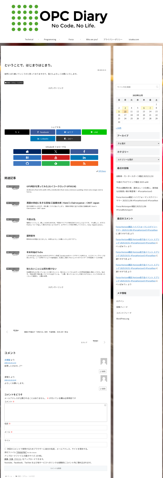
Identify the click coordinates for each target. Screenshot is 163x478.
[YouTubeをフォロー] (55, 145)
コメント (9, 383)
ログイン (120, 301)
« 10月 (118, 128)
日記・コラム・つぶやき (14, 83)
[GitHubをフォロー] (66, 145)
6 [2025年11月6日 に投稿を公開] (144, 107)
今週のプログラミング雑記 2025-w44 (132, 182)
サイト (7, 421)
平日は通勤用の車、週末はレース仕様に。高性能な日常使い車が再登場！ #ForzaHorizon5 (137, 189)
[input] (138, 87)
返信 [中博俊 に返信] (102, 353)
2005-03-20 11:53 (10, 344)
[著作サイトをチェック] (33, 145)
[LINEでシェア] (64, 132)
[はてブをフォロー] (50, 145)
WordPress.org (122, 318)
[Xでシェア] (12, 132)
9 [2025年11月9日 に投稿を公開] (119, 111)
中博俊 (7, 341)
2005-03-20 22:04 (10, 361)
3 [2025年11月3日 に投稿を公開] (125, 107)
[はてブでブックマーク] (47, 132)
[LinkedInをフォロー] (61, 145)
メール (8, 413)
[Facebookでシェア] (30, 132)
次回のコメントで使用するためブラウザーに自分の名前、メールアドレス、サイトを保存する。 (48, 430)
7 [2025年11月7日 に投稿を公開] (150, 107)
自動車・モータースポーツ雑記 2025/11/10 (134, 176)
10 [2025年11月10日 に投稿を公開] (125, 111)
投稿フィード (122, 306)
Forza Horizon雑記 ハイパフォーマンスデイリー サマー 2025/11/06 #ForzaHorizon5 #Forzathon (137, 199)
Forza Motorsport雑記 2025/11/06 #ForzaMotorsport (131, 208)
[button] (99, 132)
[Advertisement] (55, 55)
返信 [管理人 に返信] (102, 370)
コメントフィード (124, 312)
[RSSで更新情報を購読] (77, 145)
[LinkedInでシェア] (81, 132)
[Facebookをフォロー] (44, 145)
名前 (7, 405)
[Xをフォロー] (39, 145)
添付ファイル (10, 433)
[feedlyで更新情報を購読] (72, 145)
